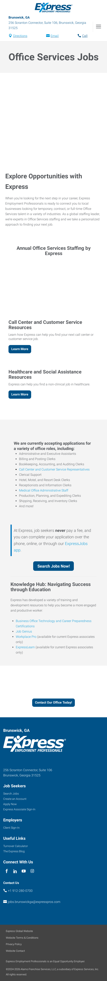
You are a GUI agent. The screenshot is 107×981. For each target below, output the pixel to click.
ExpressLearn (25, 647)
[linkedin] (15, 871)
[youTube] (23, 871)
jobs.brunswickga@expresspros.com (34, 902)
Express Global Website (19, 931)
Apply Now (10, 804)
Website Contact (15, 950)
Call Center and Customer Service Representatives (54, 469)
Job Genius (24, 631)
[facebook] (6, 871)
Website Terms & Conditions (22, 937)
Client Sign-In (11, 827)
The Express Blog (14, 851)
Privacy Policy (14, 944)
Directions (20, 36)
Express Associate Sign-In (19, 809)
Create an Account (14, 798)
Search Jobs (11, 793)
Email (55, 36)
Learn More (19, 349)
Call (85, 36)
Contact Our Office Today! (53, 702)
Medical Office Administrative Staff (43, 490)
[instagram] (32, 871)
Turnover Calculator (15, 846)
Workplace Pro (26, 637)
